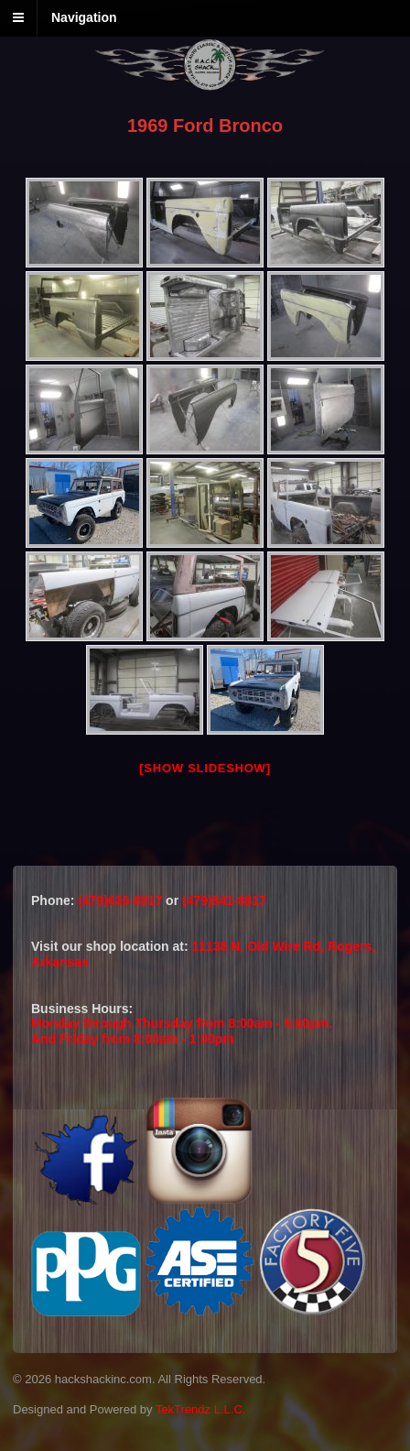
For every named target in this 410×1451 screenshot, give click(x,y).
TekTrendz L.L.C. (201, 1409)
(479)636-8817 (122, 900)
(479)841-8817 (224, 900)
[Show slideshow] (204, 768)
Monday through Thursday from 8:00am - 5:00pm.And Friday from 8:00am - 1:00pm (181, 1031)
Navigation (84, 17)
